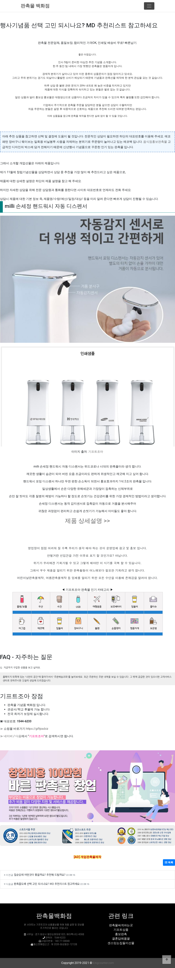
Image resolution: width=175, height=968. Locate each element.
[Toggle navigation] (149, 6)
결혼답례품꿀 (121, 938)
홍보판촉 (121, 934)
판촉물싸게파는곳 (121, 925)
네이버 (8, 736)
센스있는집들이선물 (121, 943)
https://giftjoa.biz (37, 728)
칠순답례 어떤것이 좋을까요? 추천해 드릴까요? (39, 875)
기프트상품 (121, 929)
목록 (169, 862)
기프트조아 (95, 451)
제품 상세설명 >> (87, 520)
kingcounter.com (103, 963)
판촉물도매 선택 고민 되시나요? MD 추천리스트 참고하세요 (47, 884)
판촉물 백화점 (35, 6)
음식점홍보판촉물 (155, 141)
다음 (18, 736)
